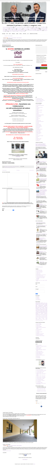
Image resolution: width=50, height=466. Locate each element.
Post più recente (4, 170)
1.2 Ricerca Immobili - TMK (39, 372)
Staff (7, 33)
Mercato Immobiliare (25, 29)
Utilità (6, 31)
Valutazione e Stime (11, 31)
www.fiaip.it (25, 459)
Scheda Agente (28, 30)
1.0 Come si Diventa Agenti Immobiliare (41, 370)
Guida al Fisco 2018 (38, 345)
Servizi (10, 33)
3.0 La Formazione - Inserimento (40, 380)
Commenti (37, 403)
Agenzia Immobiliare (38, 324)
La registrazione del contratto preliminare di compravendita (43, 179)
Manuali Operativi (19, 29)
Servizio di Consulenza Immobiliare (42, 210)
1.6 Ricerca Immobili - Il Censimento (40, 377)
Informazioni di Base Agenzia (7, 167)
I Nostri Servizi (38, 118)
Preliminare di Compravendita (40, 333)
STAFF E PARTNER (41, 320)
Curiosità (46, 307)
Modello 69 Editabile (38, 347)
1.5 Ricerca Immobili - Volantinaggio (40, 376)
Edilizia (36, 318)
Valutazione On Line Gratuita (33, 33)
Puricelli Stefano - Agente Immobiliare (42, 225)
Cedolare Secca (38, 325)
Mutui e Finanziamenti (32, 29)
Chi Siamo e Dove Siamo (39, 107)
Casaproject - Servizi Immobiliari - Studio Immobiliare (14, 445)
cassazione (15, 31)
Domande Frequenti (13, 28)
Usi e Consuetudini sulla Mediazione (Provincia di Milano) (43, 185)
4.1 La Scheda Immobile (39, 382)
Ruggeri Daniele (44, 318)
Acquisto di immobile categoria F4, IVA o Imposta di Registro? (43, 246)
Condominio (37, 108)
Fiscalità (21, 28)
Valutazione (13, 33)
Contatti (17, 33)
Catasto (37, 106)
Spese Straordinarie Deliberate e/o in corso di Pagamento (43, 239)
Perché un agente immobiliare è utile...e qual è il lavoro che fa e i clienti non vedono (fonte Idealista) (41, 145)
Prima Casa (37, 317)
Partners (20, 33)
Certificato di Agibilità (39, 326)
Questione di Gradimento (39, 101)
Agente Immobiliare (38, 104)
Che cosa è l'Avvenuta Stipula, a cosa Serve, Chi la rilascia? (43, 167)
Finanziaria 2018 (38, 116)
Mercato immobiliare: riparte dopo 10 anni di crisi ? (43, 161)
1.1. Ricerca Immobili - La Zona (40, 371)
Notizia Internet (38, 29)
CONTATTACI (18, 156)
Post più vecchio (32, 170)
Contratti (41, 309)
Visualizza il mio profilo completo (7, 450)
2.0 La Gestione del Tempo (39, 379)
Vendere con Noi (13, 167)
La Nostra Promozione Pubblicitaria (40, 276)
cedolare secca (19, 31)
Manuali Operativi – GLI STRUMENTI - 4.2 (41, 233)
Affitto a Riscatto (45, 317)
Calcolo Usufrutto (38, 348)
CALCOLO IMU (38, 243)
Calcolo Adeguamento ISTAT (39, 352)
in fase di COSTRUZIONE (39, 369)
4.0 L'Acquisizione (38, 381)
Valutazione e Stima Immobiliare (40, 335)
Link (27, 33)
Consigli (37, 109)
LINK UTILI (10, 29)
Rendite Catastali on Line (39, 353)
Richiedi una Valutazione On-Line (40, 100)
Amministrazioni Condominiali (40, 105)
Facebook (37, 279)
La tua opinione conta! (39, 98)
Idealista (37, 119)
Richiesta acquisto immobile (39, 99)
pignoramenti (23, 31)
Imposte (40, 318)
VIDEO (39, 317)
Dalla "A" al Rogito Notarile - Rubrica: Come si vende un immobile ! (41, 310)
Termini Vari (40, 30)
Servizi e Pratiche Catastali (33, 30)
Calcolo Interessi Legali (39, 351)
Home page (3, 33)
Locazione (14, 29)
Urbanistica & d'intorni (39, 313)
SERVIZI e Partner (42, 215)
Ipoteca (46, 316)
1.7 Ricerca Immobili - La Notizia (40, 378)
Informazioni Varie (34, 28)
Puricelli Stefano (37, 320)
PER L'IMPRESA (38, 299)
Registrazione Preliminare (39, 334)
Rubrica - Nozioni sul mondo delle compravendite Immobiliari (15, 30)
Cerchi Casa (24, 33)
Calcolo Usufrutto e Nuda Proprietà (40, 222)
